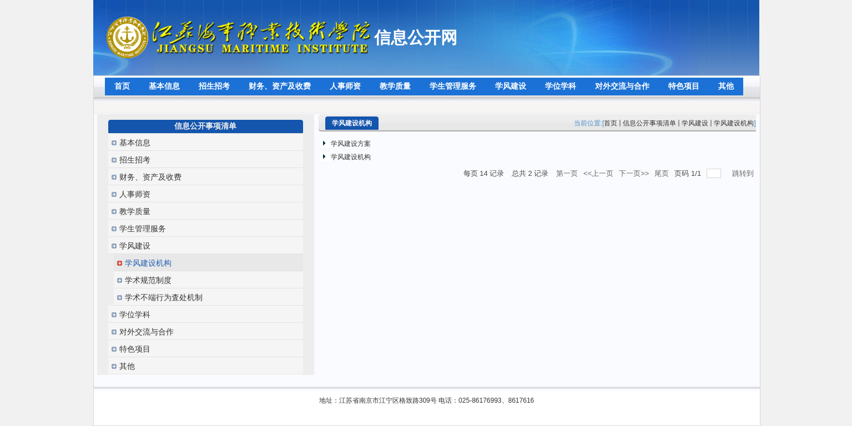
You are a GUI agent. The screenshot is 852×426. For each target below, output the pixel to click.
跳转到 (744, 173)
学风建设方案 (351, 144)
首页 (610, 123)
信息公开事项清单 (649, 123)
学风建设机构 (734, 123)
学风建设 (695, 123)
